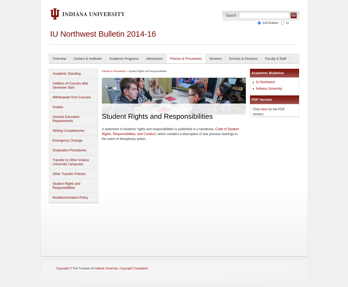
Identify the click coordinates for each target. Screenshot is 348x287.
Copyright (62, 268)
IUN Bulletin (270, 22)
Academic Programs (124, 59)
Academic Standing (67, 74)
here (264, 109)
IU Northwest (265, 82)
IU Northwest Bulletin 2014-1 (101, 33)
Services (215, 59)
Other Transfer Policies (69, 174)
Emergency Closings (68, 140)
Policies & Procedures (186, 59)
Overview (59, 59)
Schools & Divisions (243, 59)
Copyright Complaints (134, 268)
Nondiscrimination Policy (70, 197)
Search (231, 15)
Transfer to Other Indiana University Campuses (71, 162)
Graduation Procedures (69, 150)
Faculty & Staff (275, 59)
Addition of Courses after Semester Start (71, 85)
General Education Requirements (66, 119)
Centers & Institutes (88, 59)
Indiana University (269, 89)
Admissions (154, 59)
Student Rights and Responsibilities (66, 186)
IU (287, 22)
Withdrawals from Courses (72, 97)
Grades (58, 107)
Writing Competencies (68, 131)
